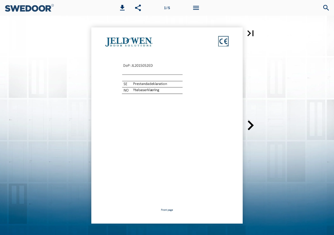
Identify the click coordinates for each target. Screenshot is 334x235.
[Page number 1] (167, 8)
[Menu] (196, 8)
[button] (122, 8)
